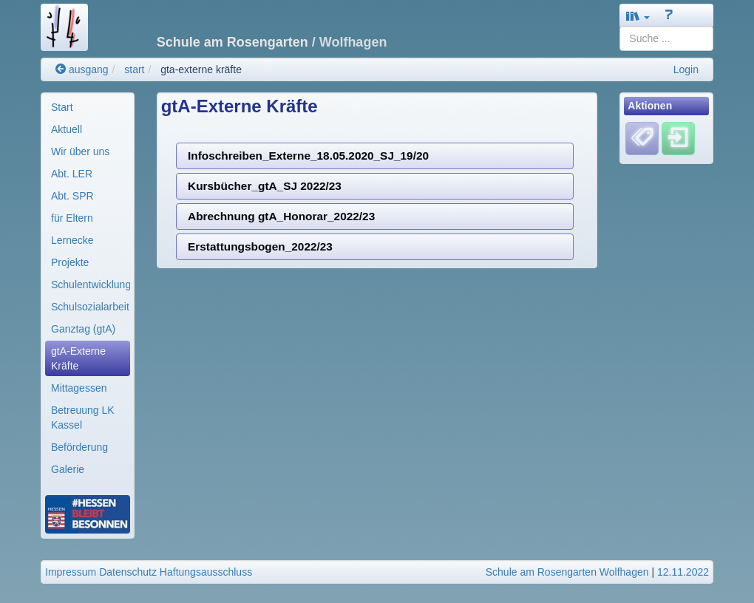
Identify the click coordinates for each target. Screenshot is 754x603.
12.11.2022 (683, 572)
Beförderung (79, 447)
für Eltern (72, 218)
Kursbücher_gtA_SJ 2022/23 (265, 186)
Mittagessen (78, 388)
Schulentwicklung (90, 284)
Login (686, 69)
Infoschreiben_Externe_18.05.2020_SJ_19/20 (308, 155)
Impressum (70, 572)
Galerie (67, 469)
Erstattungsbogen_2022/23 (260, 246)
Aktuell (66, 129)
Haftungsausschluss (206, 572)
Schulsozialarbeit (90, 307)
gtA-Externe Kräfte (78, 358)
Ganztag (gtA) (83, 329)
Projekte (70, 262)
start (134, 69)
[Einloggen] (678, 138)
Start (62, 107)
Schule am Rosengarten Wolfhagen (567, 572)
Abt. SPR (72, 196)
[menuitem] (87, 107)
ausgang (82, 69)
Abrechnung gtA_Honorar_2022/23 (281, 216)
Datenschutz (128, 572)
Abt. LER (71, 174)
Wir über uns (80, 151)
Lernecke (72, 240)
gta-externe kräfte (201, 69)
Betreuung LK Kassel (83, 417)
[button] (638, 15)
